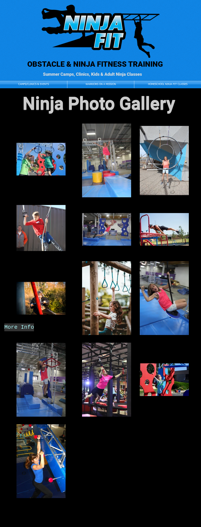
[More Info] (19, 327)
